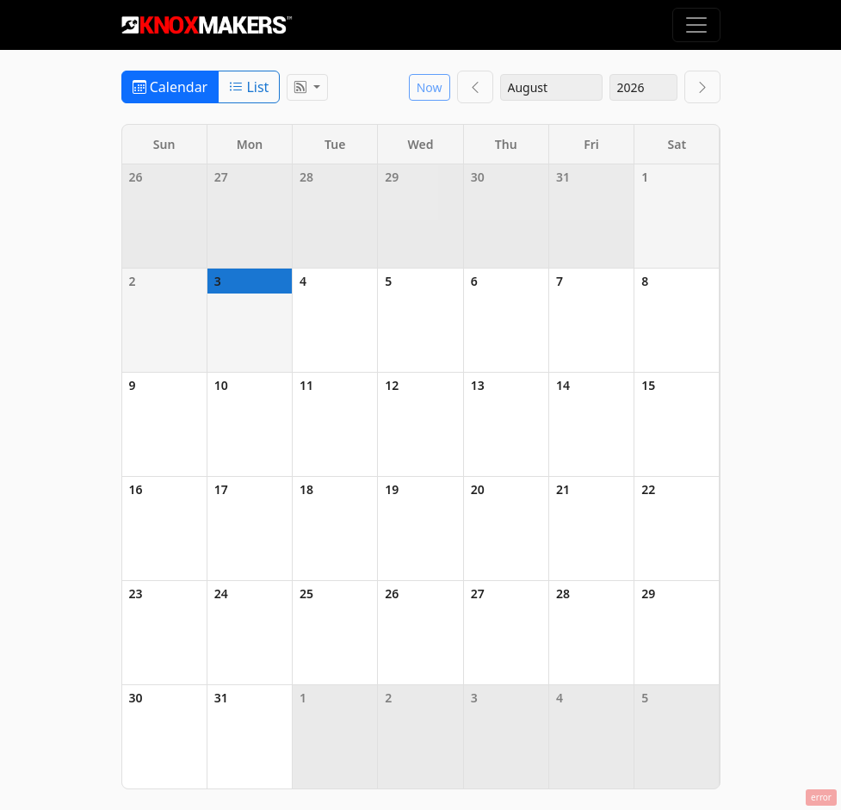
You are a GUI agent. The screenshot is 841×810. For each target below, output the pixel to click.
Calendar (170, 86)
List (249, 86)
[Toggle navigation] (696, 25)
